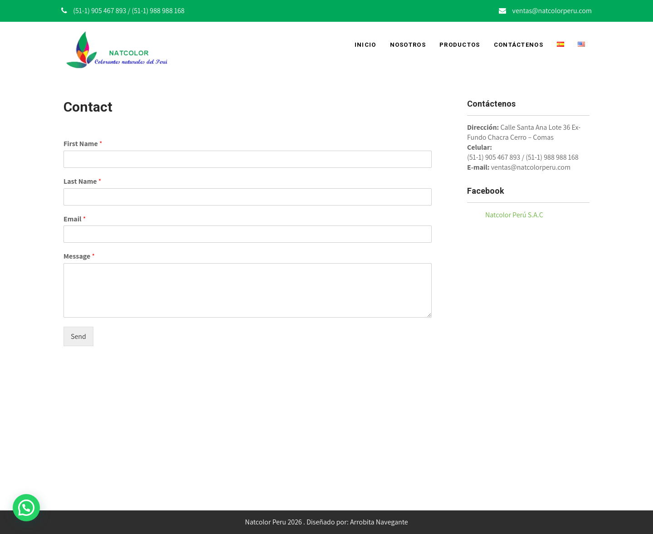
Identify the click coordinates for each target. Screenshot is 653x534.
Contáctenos (518, 44)
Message (79, 256)
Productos (459, 44)
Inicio (365, 44)
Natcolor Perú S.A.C (514, 215)
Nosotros (408, 44)
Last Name (82, 181)
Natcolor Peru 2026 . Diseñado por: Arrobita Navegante (326, 522)
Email (74, 219)
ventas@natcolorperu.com (552, 10)
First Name (82, 143)
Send (78, 336)
